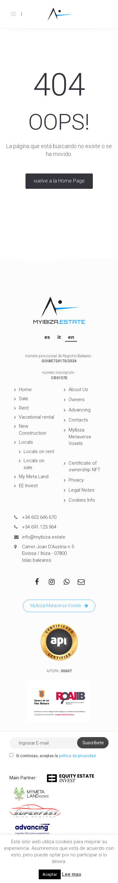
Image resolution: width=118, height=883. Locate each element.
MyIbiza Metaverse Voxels (80, 436)
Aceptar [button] (49, 874)
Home (25, 389)
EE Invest (28, 485)
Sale (23, 398)
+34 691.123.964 (39, 527)
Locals (26, 442)
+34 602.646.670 (39, 517)
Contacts (78, 420)
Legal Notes (81, 490)
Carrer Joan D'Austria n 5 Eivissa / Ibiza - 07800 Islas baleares (48, 553)
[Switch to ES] (47, 337)
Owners (77, 399)
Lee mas (71, 874)
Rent (24, 408)
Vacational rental (36, 417)
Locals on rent (39, 451)
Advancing (80, 410)
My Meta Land (33, 476)
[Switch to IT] (59, 337)
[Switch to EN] (71, 337)
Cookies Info (82, 500)
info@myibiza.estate (43, 537)
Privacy (76, 480)
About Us (78, 389)
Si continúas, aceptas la (52, 755)
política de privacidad (77, 756)
